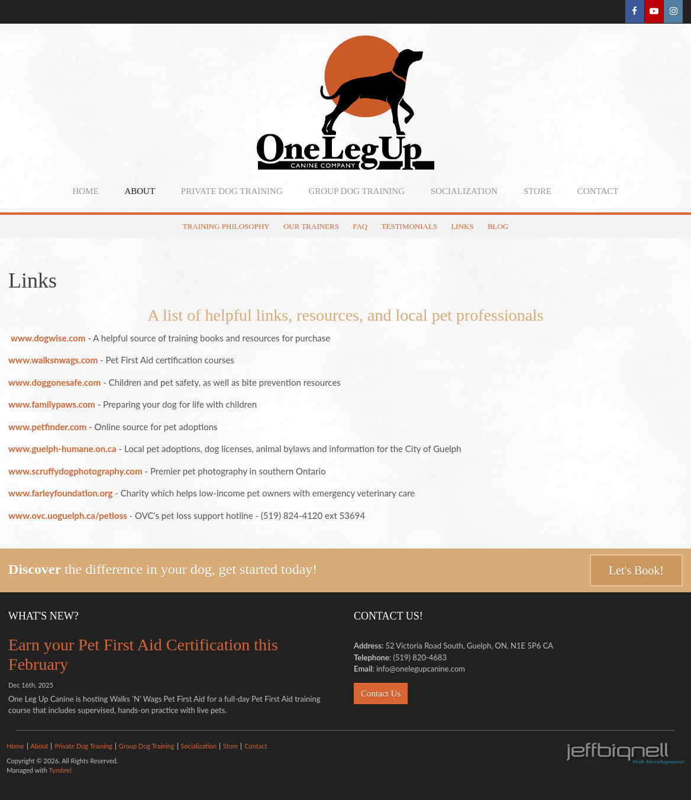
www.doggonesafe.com (54, 382)
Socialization (464, 191)
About (139, 191)
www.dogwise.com (48, 338)
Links (462, 226)
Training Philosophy (226, 226)
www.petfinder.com (47, 426)
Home (85, 191)
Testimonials (410, 226)
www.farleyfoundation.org (60, 493)
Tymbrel (60, 770)
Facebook (634, 11)
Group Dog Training (357, 191)
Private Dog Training (232, 191)
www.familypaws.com (51, 404)
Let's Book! (636, 570)
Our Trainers (311, 226)
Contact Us (381, 693)
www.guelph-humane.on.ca (62, 448)
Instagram (673, 11)
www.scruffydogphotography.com (75, 471)
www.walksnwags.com (53, 359)
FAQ (360, 226)
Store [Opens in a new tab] (537, 191)
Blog (497, 226)
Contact (598, 191)
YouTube (653, 11)
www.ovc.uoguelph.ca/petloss (67, 515)
